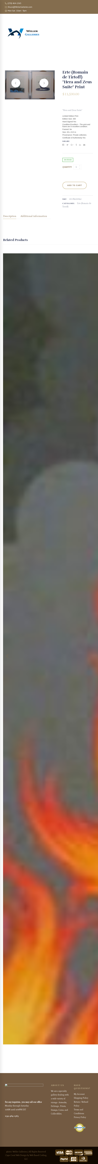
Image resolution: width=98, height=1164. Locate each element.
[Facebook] (63, 145)
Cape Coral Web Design (16, 1155)
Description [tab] (9, 216)
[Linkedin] (80, 145)
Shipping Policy (81, 1098)
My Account (79, 1094)
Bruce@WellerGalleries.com (18, 7)
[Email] (84, 145)
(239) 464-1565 (13, 3)
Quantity (67, 167)
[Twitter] (67, 145)
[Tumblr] (76, 145)
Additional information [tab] (34, 216)
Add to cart (74, 185)
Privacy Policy (80, 1117)
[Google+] (72, 145)
